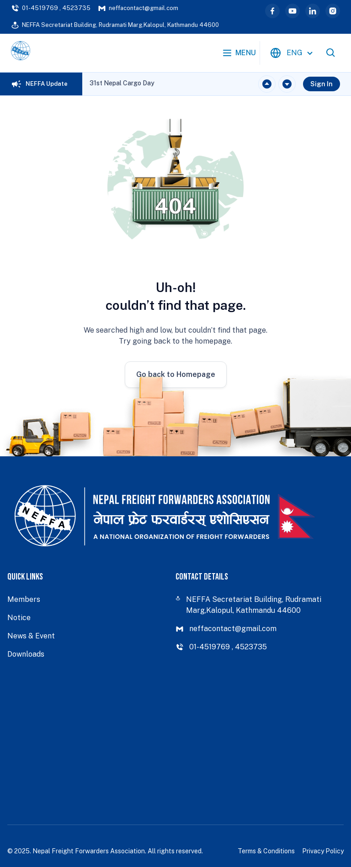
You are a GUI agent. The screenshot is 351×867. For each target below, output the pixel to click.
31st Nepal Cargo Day (122, 83)
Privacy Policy (323, 851)
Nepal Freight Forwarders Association (88, 851)
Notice (19, 617)
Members (23, 599)
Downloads (25, 654)
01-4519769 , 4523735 (50, 8)
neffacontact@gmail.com (138, 8)
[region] (122, 84)
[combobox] (292, 53)
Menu (239, 52)
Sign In (321, 84)
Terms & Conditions (266, 851)
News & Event (31, 636)
